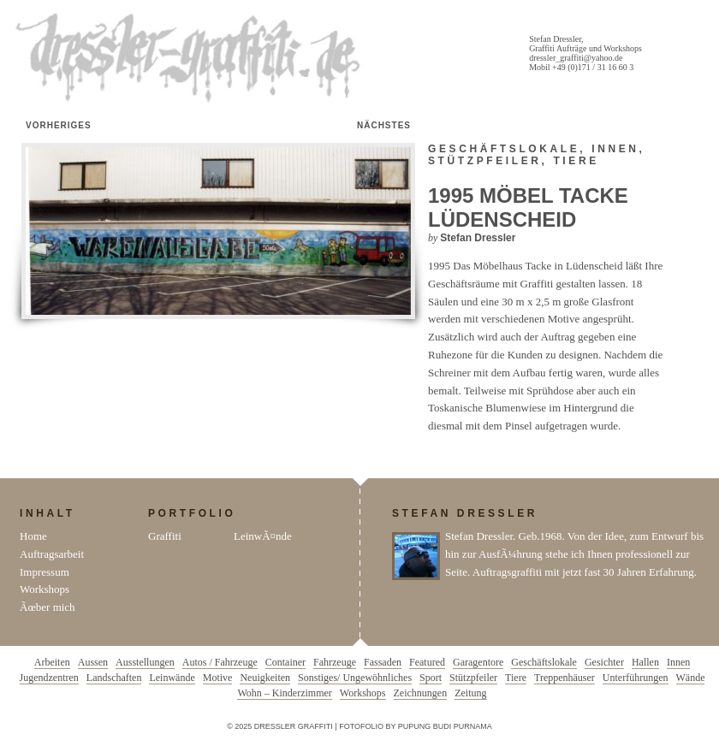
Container (285, 662)
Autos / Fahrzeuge (220, 662)
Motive (218, 678)
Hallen (645, 662)
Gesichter (604, 662)
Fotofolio (361, 726)
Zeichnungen (421, 693)
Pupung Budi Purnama (445, 726)
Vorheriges (59, 125)
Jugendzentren (49, 678)
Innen (615, 149)
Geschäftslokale (503, 149)
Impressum (44, 571)
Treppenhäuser (564, 678)
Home (33, 536)
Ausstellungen (145, 662)
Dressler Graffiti (192, 58)
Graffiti (164, 536)
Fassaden (382, 662)
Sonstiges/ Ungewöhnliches (355, 678)
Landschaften (114, 678)
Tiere (575, 161)
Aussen (93, 662)
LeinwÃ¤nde (263, 536)
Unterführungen (635, 678)
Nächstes (384, 125)
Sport (430, 678)
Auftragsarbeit (52, 554)
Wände (690, 678)
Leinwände (171, 678)
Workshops (44, 589)
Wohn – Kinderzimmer (284, 693)
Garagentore (478, 662)
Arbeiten (52, 662)
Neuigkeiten (265, 678)
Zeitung (470, 693)
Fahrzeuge (334, 662)
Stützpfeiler (485, 161)
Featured (427, 662)
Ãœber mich (47, 607)
